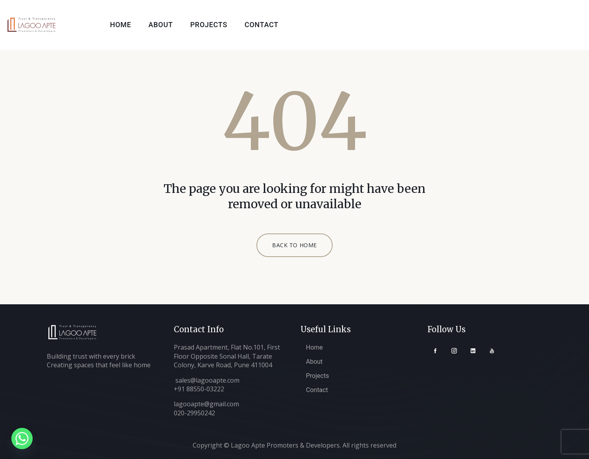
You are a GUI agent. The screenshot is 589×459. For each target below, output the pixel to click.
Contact (261, 24)
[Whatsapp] (22, 438)
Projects (208, 24)
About (161, 24)
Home (120, 24)
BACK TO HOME (294, 245)
